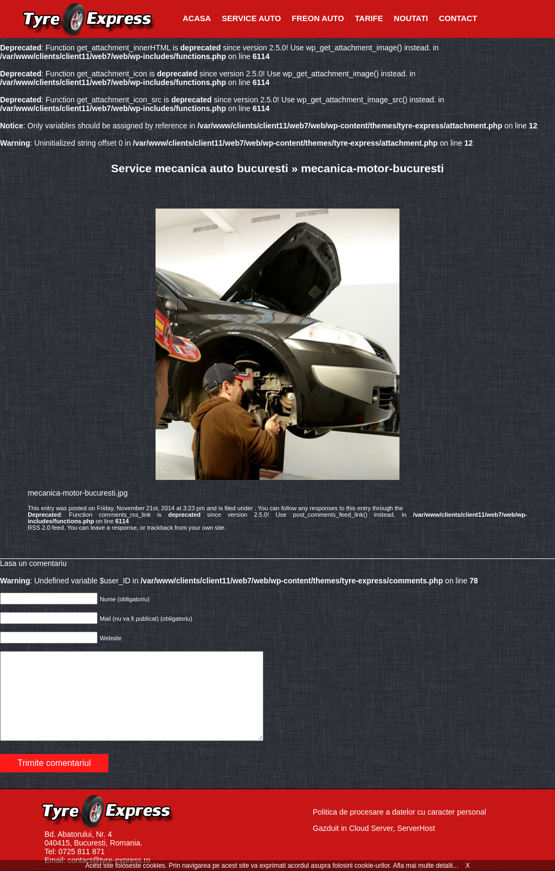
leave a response (114, 527)
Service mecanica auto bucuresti (199, 168)
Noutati (411, 18)
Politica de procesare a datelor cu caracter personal (399, 812)
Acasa (197, 18)
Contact (458, 18)
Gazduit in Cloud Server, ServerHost (374, 828)
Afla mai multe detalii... (426, 865)
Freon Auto (318, 18)
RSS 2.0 (39, 527)
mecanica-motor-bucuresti (372, 168)
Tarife (369, 18)
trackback (160, 527)
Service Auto (251, 18)
